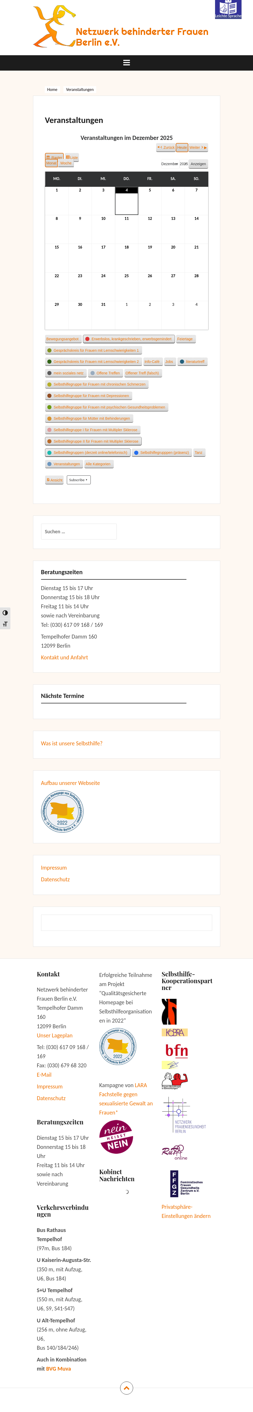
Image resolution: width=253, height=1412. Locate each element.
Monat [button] (51, 163)
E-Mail (44, 1074)
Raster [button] (54, 158)
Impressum (54, 867)
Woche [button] (65, 163)
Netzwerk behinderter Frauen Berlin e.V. (142, 36)
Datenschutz (55, 879)
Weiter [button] (196, 147)
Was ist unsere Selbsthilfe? (72, 743)
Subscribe (78, 479)
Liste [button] (72, 158)
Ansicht (55, 479)
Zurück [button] (166, 147)
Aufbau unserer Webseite (70, 782)
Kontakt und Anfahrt (64, 657)
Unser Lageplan (55, 1035)
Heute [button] (182, 147)
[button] (63, 339)
